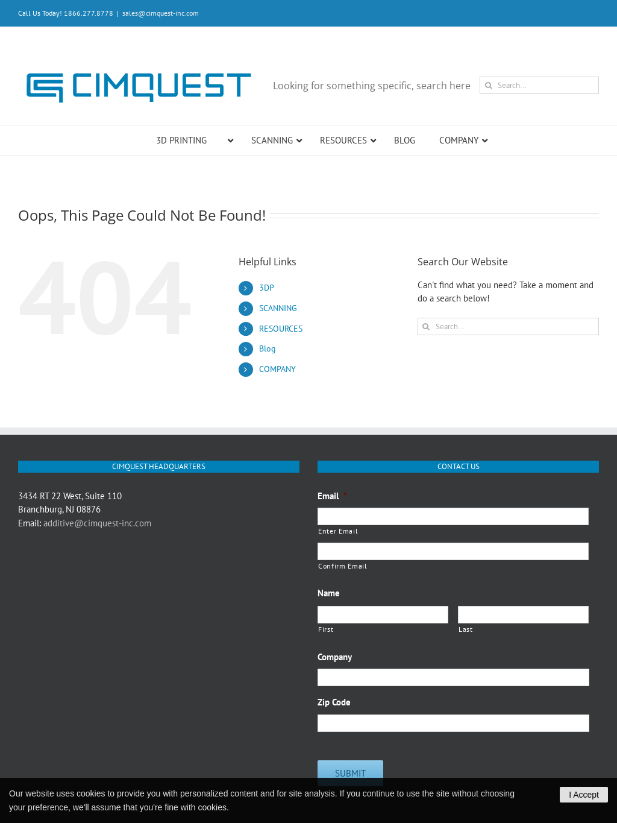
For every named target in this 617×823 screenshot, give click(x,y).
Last (466, 629)
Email (332, 496)
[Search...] (539, 85)
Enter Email (338, 530)
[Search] (488, 85)
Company (335, 657)
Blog (267, 348)
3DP (266, 287)
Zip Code (334, 702)
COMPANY (277, 369)
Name (329, 593)
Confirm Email (343, 565)
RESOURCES (280, 328)
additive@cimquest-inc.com (97, 523)
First (325, 629)
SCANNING (278, 308)
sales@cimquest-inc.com (160, 12)
